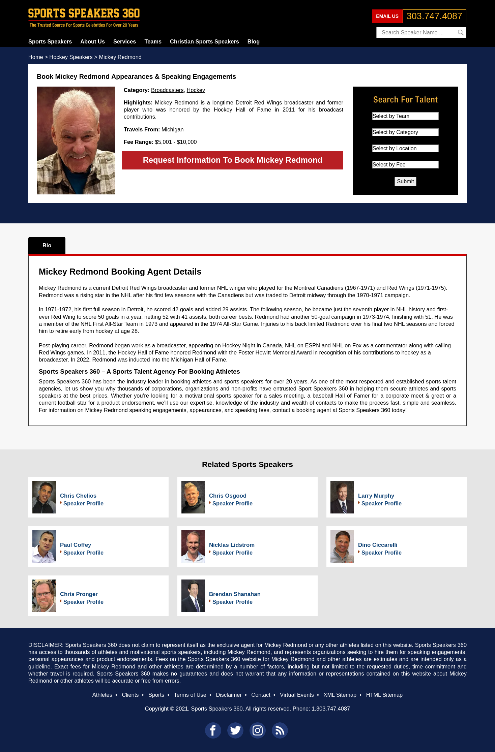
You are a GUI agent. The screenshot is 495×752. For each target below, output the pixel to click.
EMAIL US (387, 16)
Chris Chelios (78, 496)
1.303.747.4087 (331, 709)
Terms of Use (190, 695)
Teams (153, 41)
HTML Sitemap (384, 695)
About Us (92, 41)
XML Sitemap (339, 695)
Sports (156, 695)
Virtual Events (297, 695)
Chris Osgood (227, 496)
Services (124, 41)
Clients (130, 695)
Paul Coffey (75, 545)
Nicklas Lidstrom (232, 545)
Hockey (196, 90)
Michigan (173, 129)
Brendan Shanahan (235, 594)
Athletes (102, 695)
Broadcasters (167, 90)
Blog (254, 41)
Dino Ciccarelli (378, 545)
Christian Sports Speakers (204, 41)
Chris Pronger (79, 594)
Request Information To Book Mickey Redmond (233, 159)
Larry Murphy (376, 496)
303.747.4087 (434, 16)
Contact (260, 695)
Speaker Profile (83, 503)
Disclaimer (228, 695)
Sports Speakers (50, 41)
